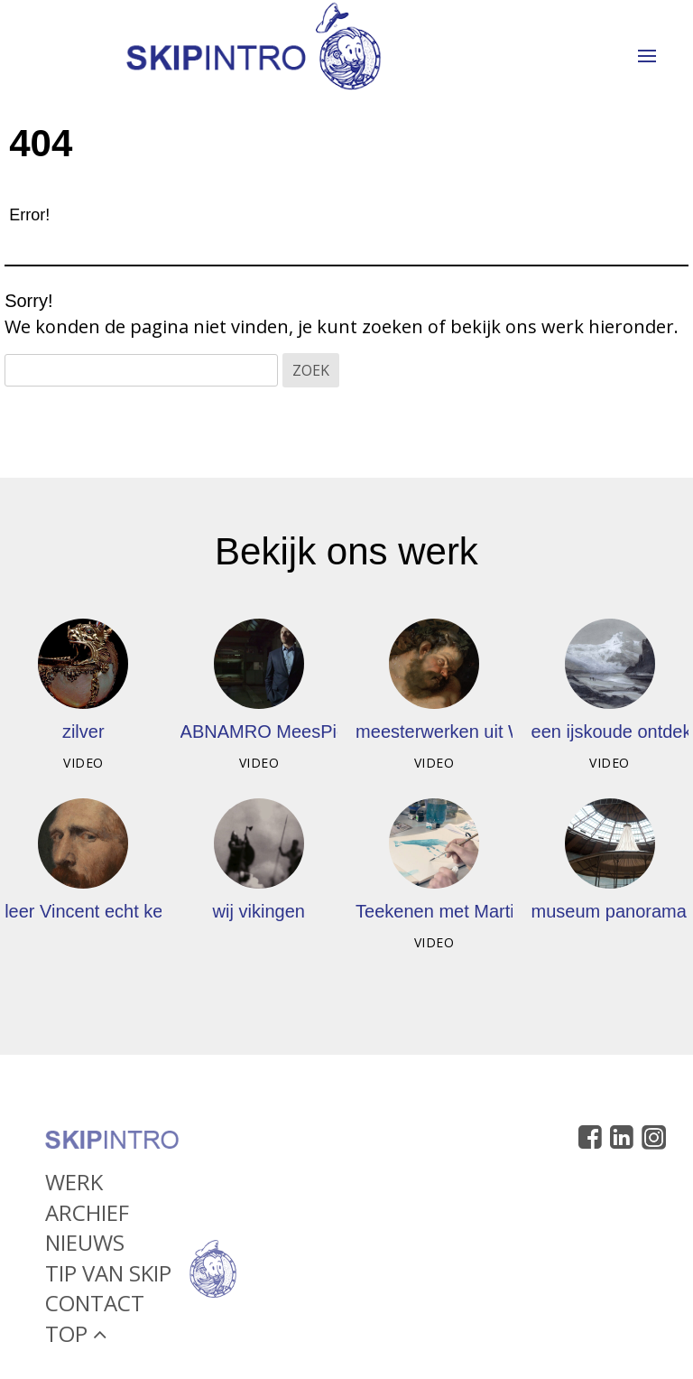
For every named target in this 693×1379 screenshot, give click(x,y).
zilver (83, 731)
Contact (94, 1309)
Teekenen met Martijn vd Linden (484, 911)
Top (75, 1340)
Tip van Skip (108, 1279)
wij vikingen (259, 911)
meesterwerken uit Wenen (460, 731)
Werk (74, 1188)
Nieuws (85, 1248)
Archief (87, 1218)
